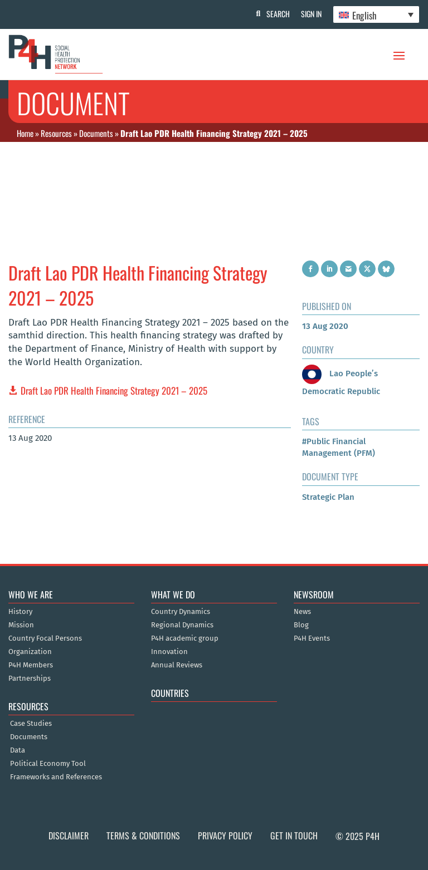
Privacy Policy (225, 750)
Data (17, 665)
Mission (21, 539)
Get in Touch (294, 750)
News (302, 526)
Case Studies (31, 638)
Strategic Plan (328, 411)
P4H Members (30, 579)
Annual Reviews (176, 579)
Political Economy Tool (48, 678)
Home (25, 133)
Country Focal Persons (45, 553)
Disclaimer (68, 750)
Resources (56, 133)
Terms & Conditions (143, 750)
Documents (96, 133)
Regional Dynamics (182, 539)
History (20, 526)
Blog (301, 539)
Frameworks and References (56, 692)
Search (278, 13)
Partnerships (29, 593)
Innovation (169, 566)
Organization (30, 566)
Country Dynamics (180, 526)
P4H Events (312, 553)
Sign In (311, 13)
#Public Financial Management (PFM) (338, 362)
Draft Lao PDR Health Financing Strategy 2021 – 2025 (114, 305)
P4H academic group (184, 553)
